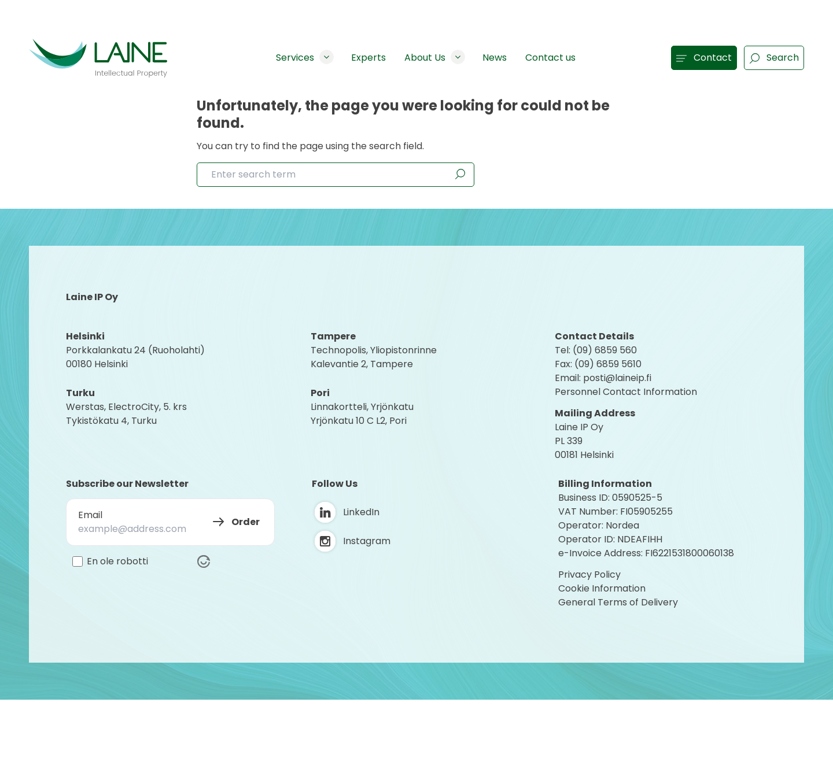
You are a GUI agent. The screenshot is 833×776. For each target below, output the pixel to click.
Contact (704, 57)
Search (774, 57)
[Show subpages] (326, 57)
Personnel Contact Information (626, 391)
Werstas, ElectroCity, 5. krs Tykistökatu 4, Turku (127, 413)
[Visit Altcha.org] (203, 561)
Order (245, 522)
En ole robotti (117, 561)
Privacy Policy (589, 574)
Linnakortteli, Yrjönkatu (362, 406)
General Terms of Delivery (618, 602)
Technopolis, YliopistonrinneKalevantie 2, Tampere (374, 357)
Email (90, 515)
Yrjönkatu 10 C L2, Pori (359, 420)
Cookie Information (602, 588)
